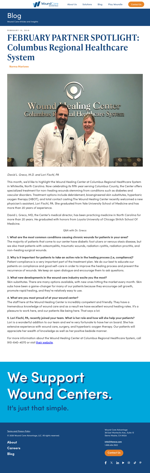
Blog (100, 4)
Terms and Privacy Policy (18, 431)
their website (44, 342)
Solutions (87, 4)
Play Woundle (115, 4)
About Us (72, 4)
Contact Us (136, 4)
